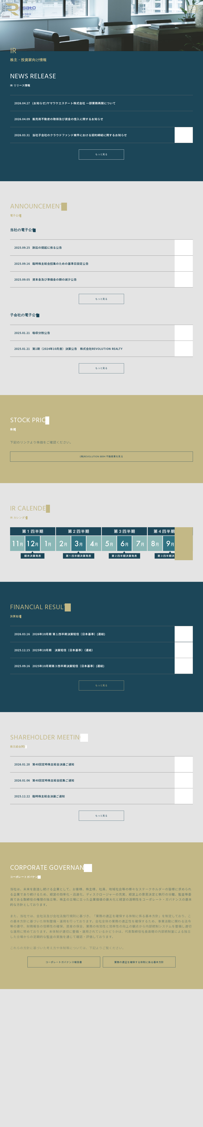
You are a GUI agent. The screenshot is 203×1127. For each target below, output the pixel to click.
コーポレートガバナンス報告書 (64, 975)
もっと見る (101, 157)
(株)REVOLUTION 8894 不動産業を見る (101, 464)
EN (180, 8)
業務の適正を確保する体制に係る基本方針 (139, 975)
